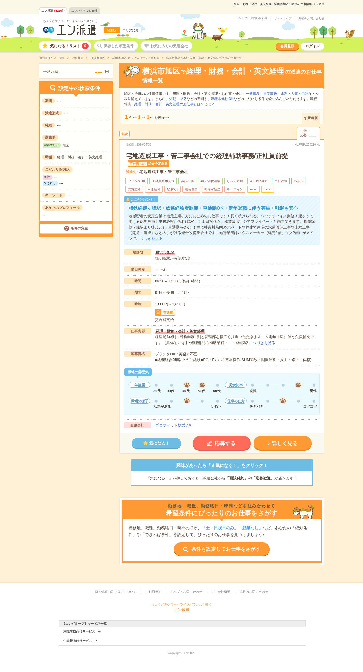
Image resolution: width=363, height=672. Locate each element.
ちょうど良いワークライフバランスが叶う (70, 21)
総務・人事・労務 (294, 94)
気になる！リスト (69, 46)
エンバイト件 (84, 10)
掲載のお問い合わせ (311, 18)
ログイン (312, 46)
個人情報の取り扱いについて (115, 591)
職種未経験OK (222, 99)
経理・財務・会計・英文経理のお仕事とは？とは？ (174, 104)
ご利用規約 (153, 591)
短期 (172, 99)
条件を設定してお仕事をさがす (225, 549)
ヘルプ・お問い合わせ (253, 18)
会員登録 (287, 46)
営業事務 (270, 94)
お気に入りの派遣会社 (169, 46)
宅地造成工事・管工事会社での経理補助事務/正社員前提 (207, 156)
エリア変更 (130, 30)
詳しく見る (285, 443)
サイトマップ (283, 18)
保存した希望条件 (119, 46)
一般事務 (253, 94)
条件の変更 (79, 228)
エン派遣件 (53, 10)
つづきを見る (151, 238)
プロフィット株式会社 (174, 425)
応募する (225, 443)
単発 (183, 99)
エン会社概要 (220, 591)
